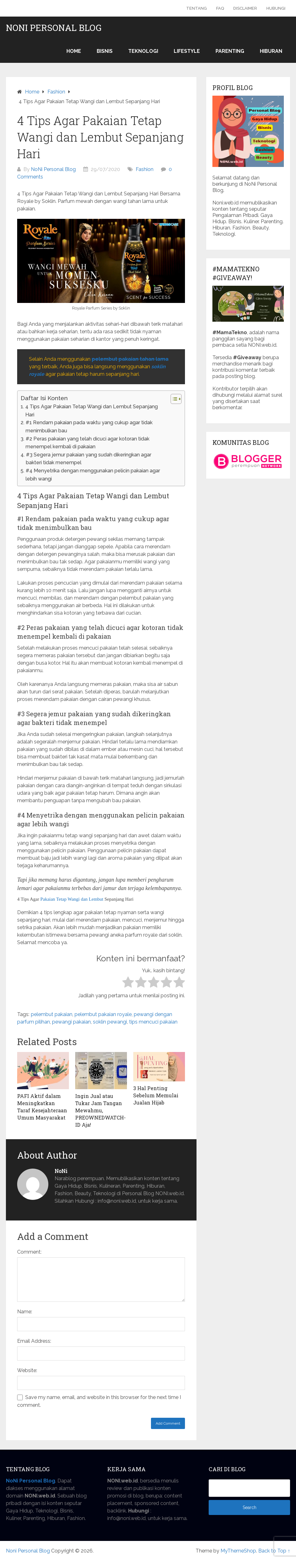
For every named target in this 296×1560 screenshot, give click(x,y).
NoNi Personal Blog (53, 169)
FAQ (220, 8)
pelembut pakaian (51, 1014)
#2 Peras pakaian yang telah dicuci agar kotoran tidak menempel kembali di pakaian (87, 443)
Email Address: (34, 1341)
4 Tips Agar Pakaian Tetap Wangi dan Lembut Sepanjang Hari (91, 411)
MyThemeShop (238, 1551)
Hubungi (275, 8)
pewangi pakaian (71, 1022)
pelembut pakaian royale (103, 1014)
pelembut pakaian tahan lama (130, 359)
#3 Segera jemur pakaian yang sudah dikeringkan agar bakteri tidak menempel (88, 459)
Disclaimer (245, 8)
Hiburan (271, 51)
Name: (24, 1312)
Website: (27, 1370)
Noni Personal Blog (53, 27)
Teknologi (143, 51)
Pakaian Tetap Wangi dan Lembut (71, 899)
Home (73, 51)
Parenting (230, 51)
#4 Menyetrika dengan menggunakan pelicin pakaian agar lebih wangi (93, 475)
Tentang (196, 8)
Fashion (144, 169)
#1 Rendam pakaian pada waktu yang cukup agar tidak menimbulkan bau (89, 427)
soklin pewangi (110, 1022)
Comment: (29, 1252)
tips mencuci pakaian (153, 1022)
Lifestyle (187, 51)
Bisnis (105, 51)
